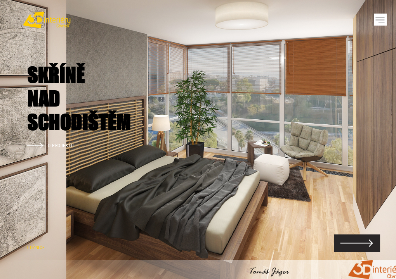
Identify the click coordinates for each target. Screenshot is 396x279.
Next (376, 139)
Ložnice (36, 247)
